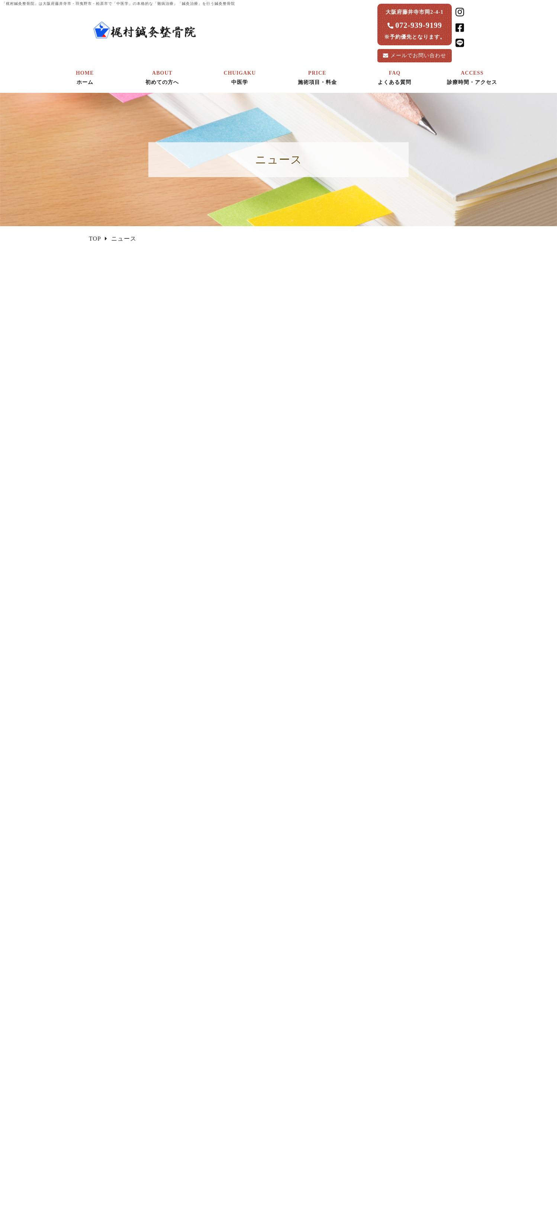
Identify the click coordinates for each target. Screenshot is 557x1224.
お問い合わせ (418, 55)
